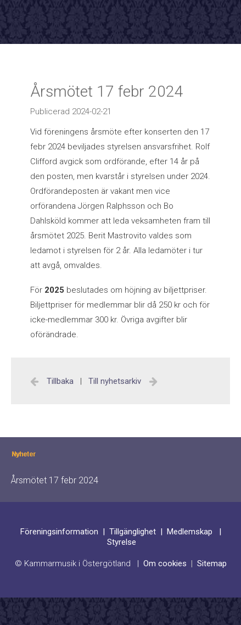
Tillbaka (60, 381)
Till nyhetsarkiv (115, 381)
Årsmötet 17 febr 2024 (54, 480)
